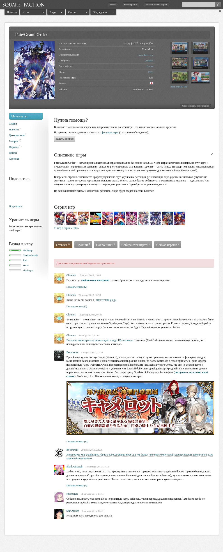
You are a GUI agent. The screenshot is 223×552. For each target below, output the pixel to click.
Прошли (83, 244)
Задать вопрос (65, 138)
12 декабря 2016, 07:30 (90, 314)
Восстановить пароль (156, 4)
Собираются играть (136, 244)
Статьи (72, 12)
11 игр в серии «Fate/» (66, 228)
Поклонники (105, 244)
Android (149, 60)
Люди (53, 12)
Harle (26, 265)
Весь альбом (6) (178, 86)
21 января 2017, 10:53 (89, 295)
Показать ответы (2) (77, 286)
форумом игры (110, 132)
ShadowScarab (30, 255)
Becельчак (72, 352)
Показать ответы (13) (77, 441)
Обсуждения (100, 12)
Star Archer (73, 510)
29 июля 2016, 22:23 (91, 449)
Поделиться (16, 206)
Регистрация (130, 4)
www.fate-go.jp (145, 55)
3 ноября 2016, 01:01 (89, 335)
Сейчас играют (167, 244)
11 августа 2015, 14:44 (92, 493)
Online (150, 66)
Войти (112, 4)
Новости (12, 12)
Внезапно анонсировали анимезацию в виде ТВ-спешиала (100, 340)
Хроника (14, 158)
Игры (26, 12)
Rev (25, 260)
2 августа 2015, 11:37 (92, 511)
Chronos (71, 275)
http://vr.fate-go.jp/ (106, 300)
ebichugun (28, 270)
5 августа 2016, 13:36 (92, 352)
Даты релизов (17, 135)
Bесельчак (72, 449)
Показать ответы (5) (77, 485)
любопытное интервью (95, 280)
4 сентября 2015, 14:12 (97, 466)
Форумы (14, 147)
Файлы (13, 152)
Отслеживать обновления (195, 105)
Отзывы (63, 244)
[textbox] (201, 4)
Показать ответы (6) (77, 306)
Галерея (13, 141)
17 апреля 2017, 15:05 (89, 275)
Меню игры (19, 116)
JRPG (150, 72)
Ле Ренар (27, 250)
